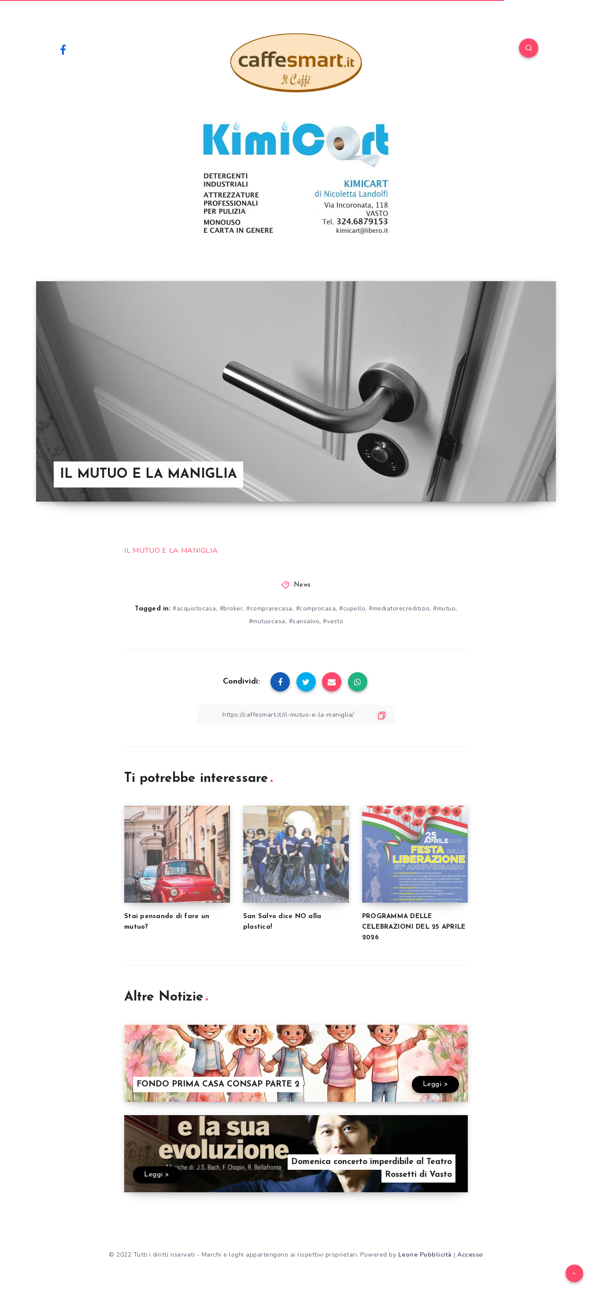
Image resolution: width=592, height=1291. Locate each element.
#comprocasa (316, 608)
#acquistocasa (194, 608)
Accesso (470, 1254)
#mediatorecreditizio (399, 608)
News (302, 585)
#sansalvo (304, 621)
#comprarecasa (269, 608)
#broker (231, 608)
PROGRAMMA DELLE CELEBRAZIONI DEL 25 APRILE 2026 (414, 927)
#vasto (333, 621)
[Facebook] (63, 49)
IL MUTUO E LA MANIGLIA (171, 550)
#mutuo (444, 608)
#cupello (352, 608)
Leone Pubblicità (425, 1254)
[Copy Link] (296, 715)
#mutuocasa (267, 621)
